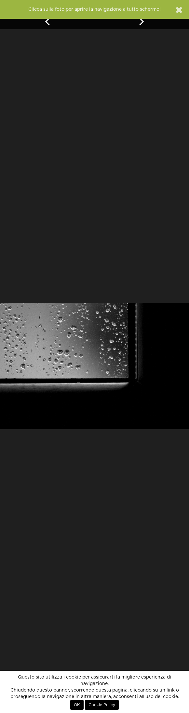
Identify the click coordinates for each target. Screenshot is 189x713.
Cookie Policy (101, 705)
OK (77, 705)
